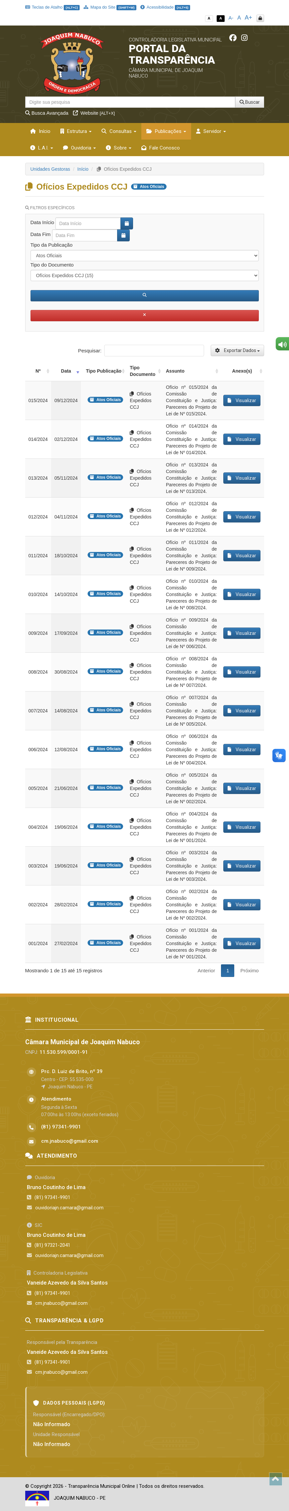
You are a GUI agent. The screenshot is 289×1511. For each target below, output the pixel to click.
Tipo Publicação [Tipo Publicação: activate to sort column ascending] (103, 371)
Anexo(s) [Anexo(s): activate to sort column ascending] (242, 371)
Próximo (249, 970)
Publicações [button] (166, 131)
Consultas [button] (119, 131)
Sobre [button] (118, 148)
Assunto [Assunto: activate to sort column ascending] (175, 371)
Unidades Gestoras (50, 169)
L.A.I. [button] (41, 148)
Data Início (42, 222)
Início (40, 131)
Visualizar (242, 400)
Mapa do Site (110, 7)
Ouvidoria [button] (79, 148)
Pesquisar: (141, 350)
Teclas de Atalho (52, 7)
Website (94, 113)
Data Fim (41, 234)
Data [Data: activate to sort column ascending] (66, 371)
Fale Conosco (160, 148)
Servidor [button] (211, 131)
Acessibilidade (165, 7)
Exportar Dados (237, 350)
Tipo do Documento (52, 265)
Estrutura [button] (76, 131)
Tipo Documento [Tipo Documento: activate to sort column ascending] (142, 371)
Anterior (206, 970)
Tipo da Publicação (52, 245)
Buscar (250, 102)
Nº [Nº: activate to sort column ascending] (38, 371)
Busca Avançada (47, 113)
